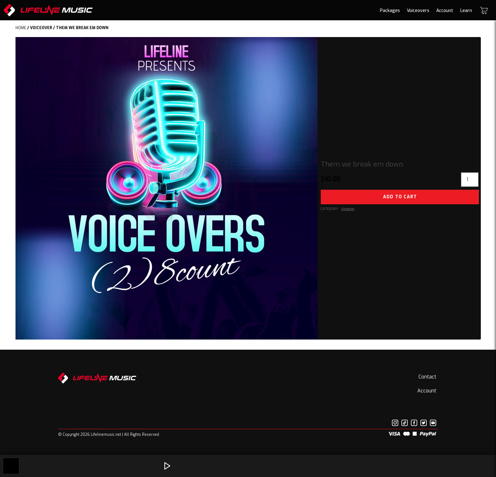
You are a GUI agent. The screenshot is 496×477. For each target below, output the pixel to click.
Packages (390, 11)
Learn (466, 11)
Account (444, 11)
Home (21, 27)
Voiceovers (418, 11)
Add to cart (400, 197)
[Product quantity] (470, 179)
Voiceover (41, 27)
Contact (427, 376)
